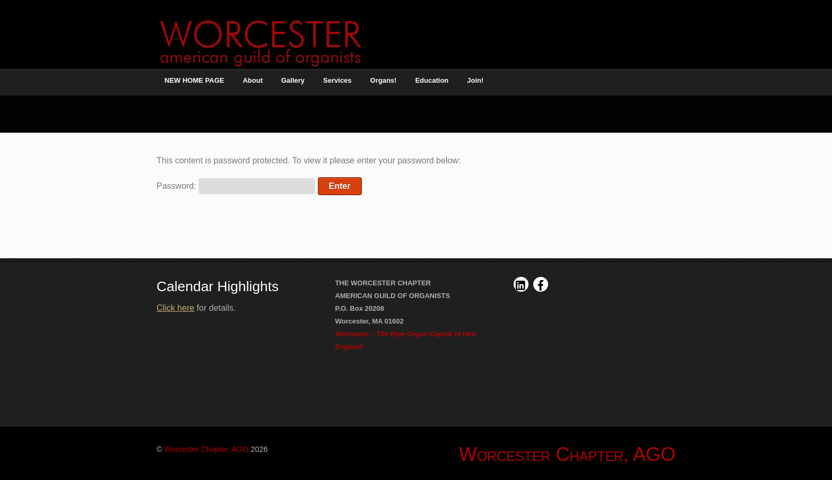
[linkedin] (521, 284)
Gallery (293, 80)
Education (431, 80)
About (252, 80)
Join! (475, 80)
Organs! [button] (383, 80)
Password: (236, 185)
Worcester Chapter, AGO (206, 449)
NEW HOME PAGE (194, 80)
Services (337, 80)
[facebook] (540, 284)
